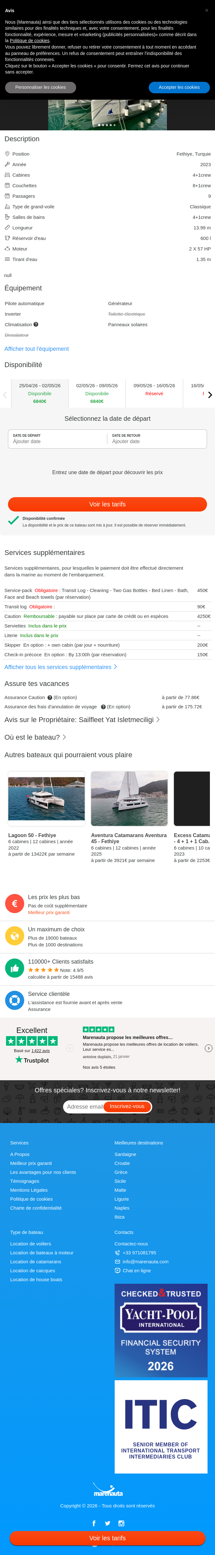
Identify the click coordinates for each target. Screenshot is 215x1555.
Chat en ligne (133, 1270)
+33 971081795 (135, 1252)
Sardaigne (125, 1154)
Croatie (122, 1163)
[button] (207, 10)
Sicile (120, 1181)
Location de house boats (36, 1279)
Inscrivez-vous (127, 1106)
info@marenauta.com (142, 1261)
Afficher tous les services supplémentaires (61, 667)
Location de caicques (32, 1270)
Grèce (121, 1172)
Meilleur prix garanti (49, 912)
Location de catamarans (35, 1261)
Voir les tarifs (107, 504)
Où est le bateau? (35, 737)
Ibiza (120, 1217)
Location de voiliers (30, 1243)
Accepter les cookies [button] (179, 87)
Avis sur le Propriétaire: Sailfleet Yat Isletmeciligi (82, 720)
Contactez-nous (131, 1243)
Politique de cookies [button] (30, 40)
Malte (120, 1190)
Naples (122, 1208)
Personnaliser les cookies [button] (40, 87)
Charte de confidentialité (36, 1208)
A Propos (20, 1154)
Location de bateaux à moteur (41, 1252)
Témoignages (24, 1181)
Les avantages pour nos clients (43, 1172)
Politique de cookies (31, 1199)
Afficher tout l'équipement (36, 349)
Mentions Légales (29, 1190)
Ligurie (122, 1199)
